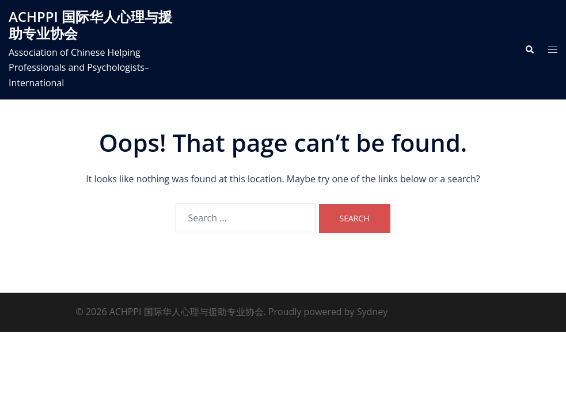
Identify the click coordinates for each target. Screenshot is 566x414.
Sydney (372, 311)
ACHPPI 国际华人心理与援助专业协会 (90, 25)
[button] (529, 49)
